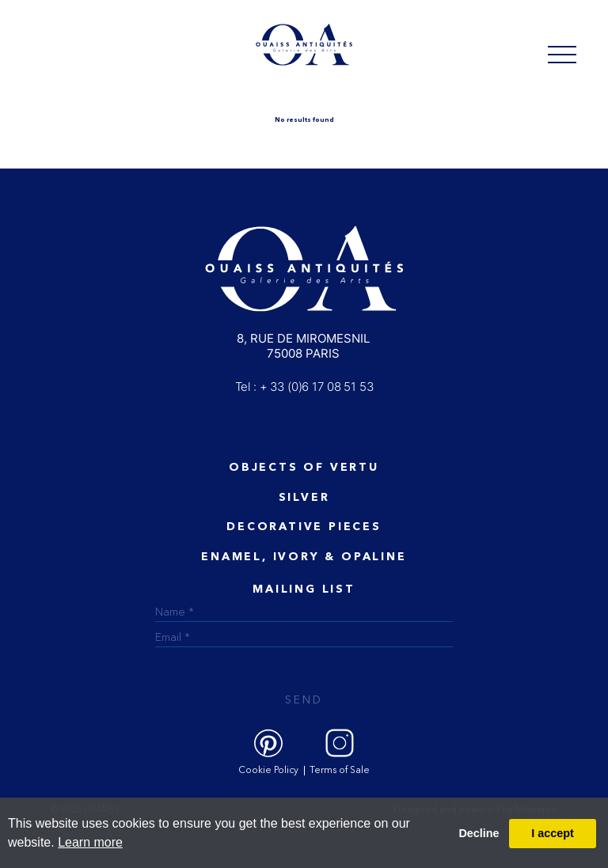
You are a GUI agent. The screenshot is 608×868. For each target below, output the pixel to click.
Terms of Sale (340, 770)
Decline (478, 833)
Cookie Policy (268, 770)
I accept (552, 833)
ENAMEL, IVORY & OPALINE (303, 557)
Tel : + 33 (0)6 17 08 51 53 (304, 386)
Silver (304, 497)
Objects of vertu (304, 467)
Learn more (90, 842)
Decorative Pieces (304, 527)
